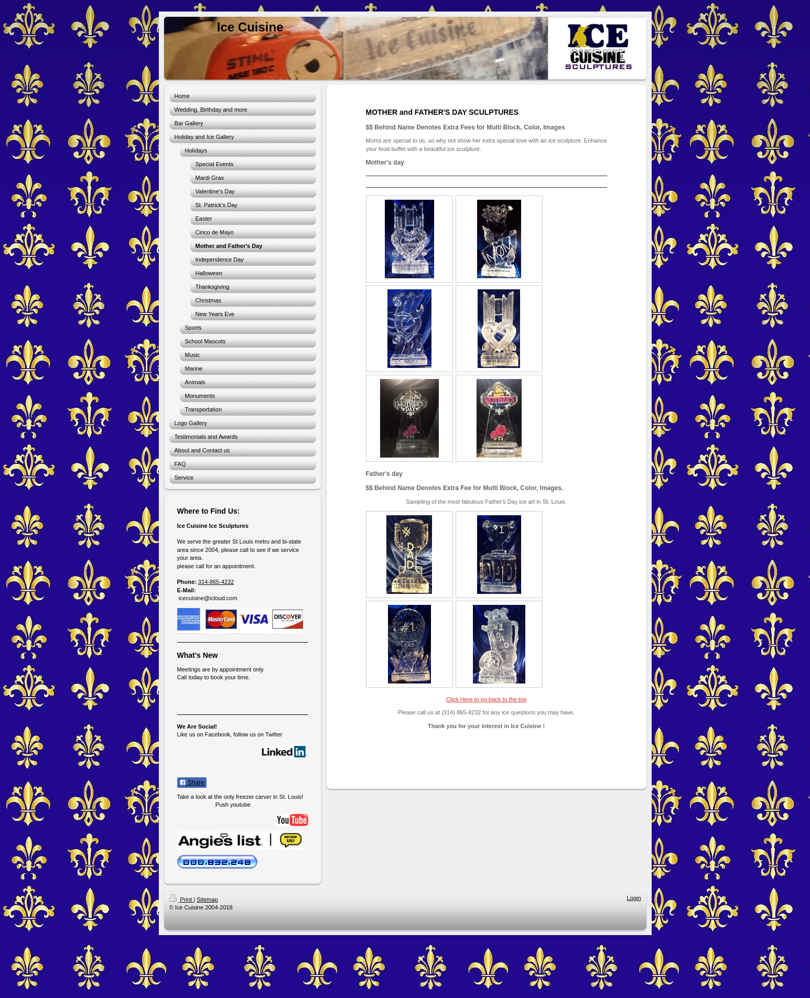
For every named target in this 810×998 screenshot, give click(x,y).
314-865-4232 (216, 582)
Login (634, 898)
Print (181, 899)
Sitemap (207, 899)
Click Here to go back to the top (486, 699)
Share (191, 782)
